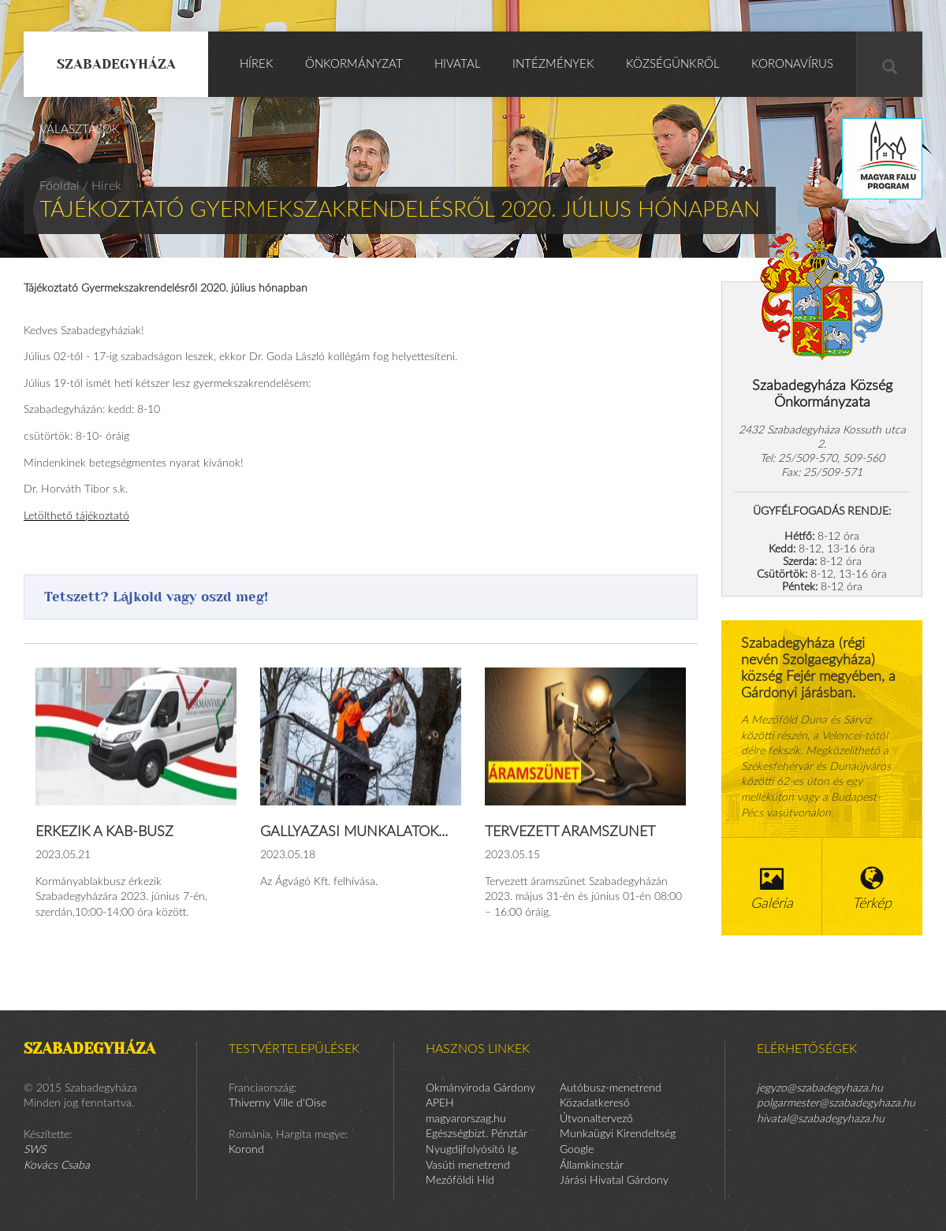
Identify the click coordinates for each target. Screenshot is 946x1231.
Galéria (771, 888)
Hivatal (457, 64)
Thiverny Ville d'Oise (277, 1103)
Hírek (257, 64)
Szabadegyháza (116, 64)
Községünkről (673, 64)
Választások (79, 130)
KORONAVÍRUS (792, 64)
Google (577, 1149)
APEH (440, 1103)
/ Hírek (102, 186)
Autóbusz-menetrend (610, 1088)
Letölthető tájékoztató (76, 516)
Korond (246, 1149)
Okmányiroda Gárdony (480, 1088)
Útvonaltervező (596, 1119)
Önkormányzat (354, 64)
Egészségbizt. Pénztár (476, 1134)
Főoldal (59, 186)
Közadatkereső (595, 1103)
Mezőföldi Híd (460, 1180)
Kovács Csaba (57, 1165)
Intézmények (553, 64)
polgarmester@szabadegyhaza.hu (836, 1103)
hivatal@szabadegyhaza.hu (821, 1119)
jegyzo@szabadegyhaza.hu (820, 1088)
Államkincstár (592, 1165)
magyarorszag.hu (466, 1119)
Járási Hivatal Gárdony (614, 1180)
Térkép (872, 888)
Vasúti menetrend (468, 1165)
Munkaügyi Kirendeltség (618, 1134)
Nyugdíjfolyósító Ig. (472, 1149)
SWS (35, 1149)
